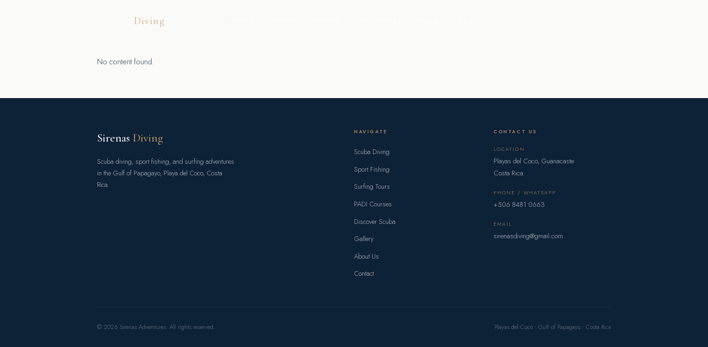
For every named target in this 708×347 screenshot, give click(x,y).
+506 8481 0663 (519, 204)
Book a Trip (579, 20)
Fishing (283, 21)
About (470, 21)
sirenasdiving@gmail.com (528, 236)
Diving (243, 21)
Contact (364, 273)
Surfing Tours (372, 186)
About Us (366, 256)
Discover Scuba (375, 221)
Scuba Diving (372, 151)
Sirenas (130, 137)
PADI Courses (378, 21)
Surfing (325, 21)
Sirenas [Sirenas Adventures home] (131, 20)
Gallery (430, 21)
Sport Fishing (372, 169)
